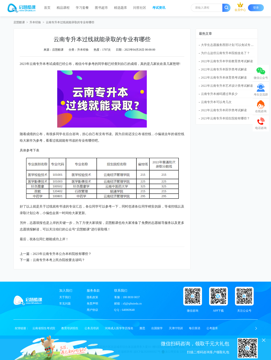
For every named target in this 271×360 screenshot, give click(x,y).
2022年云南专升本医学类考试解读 (224, 69)
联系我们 (120, 290)
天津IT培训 (176, 328)
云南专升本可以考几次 (216, 102)
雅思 (142, 328)
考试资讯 (158, 7)
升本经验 (35, 22)
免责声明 (92, 303)
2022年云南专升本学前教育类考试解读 (227, 61)
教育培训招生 (69, 328)
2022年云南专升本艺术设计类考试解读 (227, 85)
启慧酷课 (19, 22)
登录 (256, 7)
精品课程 (63, 7)
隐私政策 (92, 297)
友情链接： (22, 328)
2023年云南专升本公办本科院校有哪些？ (62, 254)
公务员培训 (91, 328)
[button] (256, 328)
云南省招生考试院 (43, 328)
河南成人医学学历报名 (119, 328)
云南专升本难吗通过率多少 (219, 94)
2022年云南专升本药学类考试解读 (224, 110)
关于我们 (65, 297)
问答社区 (139, 7)
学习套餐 (82, 7)
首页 (47, 7)
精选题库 (120, 7)
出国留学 (157, 328)
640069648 (128, 309)
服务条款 (93, 290)
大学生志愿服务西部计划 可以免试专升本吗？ (232, 45)
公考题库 (212, 328)
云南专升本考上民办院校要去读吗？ (59, 260)
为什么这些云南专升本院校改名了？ (225, 53)
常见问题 (65, 303)
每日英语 (194, 328)
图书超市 (101, 7)
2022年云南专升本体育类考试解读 (224, 77)
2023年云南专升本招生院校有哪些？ (225, 118)
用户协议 (92, 309)
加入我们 (65, 290)
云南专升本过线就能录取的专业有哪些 (70, 22)
